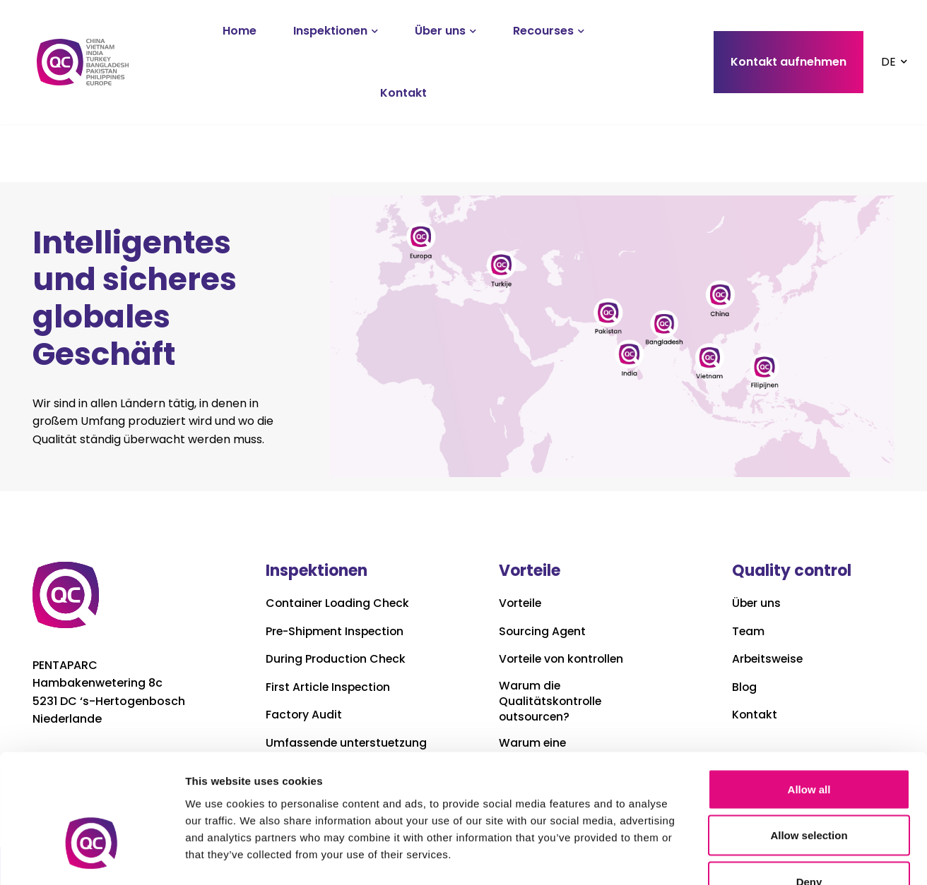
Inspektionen (330, 31)
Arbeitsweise (768, 659)
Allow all (809, 700)
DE (888, 62)
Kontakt (403, 93)
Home (239, 31)
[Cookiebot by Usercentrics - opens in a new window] (91, 857)
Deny (809, 792)
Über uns (440, 31)
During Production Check (337, 659)
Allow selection (808, 746)
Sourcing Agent (543, 631)
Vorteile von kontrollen (563, 659)
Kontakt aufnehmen (788, 62)
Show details (741, 857)
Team (748, 631)
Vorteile (521, 603)
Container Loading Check (339, 603)
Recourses (543, 31)
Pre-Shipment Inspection (337, 631)
